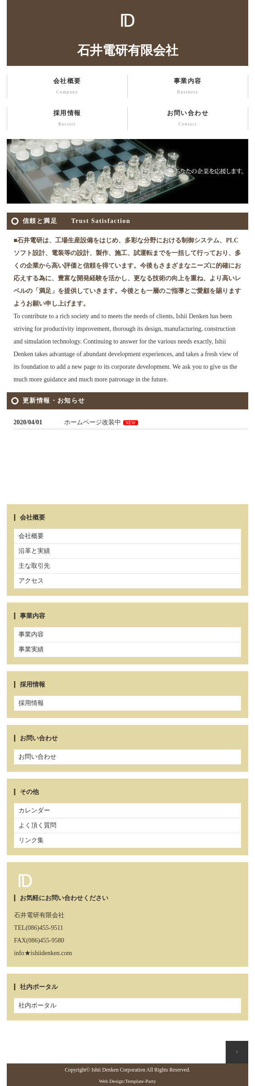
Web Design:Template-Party (127, 1081)
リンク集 (31, 840)
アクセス (31, 580)
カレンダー (34, 810)
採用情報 (67, 119)
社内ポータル (37, 1005)
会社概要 (67, 87)
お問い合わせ (188, 119)
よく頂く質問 (37, 825)
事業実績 (31, 649)
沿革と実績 (34, 551)
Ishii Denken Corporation (118, 1070)
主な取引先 (34, 565)
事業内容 (188, 87)
